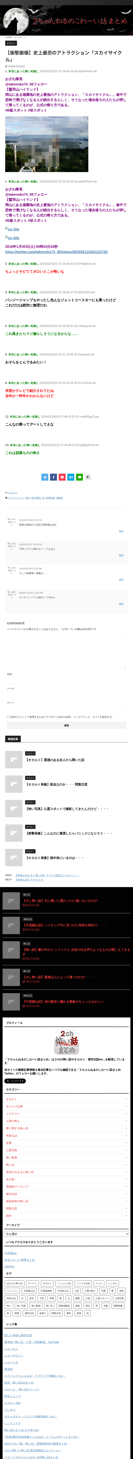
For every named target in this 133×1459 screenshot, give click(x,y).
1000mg (9, 1266)
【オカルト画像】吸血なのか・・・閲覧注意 (56, 784)
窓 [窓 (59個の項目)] (97, 1305)
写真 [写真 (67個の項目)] (103, 1291)
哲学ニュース (12, 1396)
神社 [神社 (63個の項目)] (88, 1305)
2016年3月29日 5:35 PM (30, 568)
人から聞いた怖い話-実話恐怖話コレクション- (33, 1450)
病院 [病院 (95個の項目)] (77, 1305)
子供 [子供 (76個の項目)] (41, 1298)
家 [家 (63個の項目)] (61, 1298)
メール (10, 688)
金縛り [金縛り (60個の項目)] (42, 1313)
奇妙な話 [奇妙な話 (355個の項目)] (11, 1298)
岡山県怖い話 (38, 498)
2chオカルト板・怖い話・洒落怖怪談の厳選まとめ (35, 1443)
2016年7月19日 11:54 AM (31, 593)
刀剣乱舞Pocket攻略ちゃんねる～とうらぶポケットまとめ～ (41, 1436)
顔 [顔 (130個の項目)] (88, 1313)
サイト (10, 702)
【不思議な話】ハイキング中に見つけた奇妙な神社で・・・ (65, 925)
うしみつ (9, 1409)
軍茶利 (8, 1369)
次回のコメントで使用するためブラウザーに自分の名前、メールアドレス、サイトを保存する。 (62, 717)
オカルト (12, 492)
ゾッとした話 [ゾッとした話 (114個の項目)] (64, 1283)
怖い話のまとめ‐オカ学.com (21, 1430)
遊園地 (59, 498)
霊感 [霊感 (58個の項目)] (79, 1313)
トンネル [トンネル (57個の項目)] (112, 1283)
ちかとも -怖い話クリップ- (21, 1389)
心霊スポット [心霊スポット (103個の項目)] (102, 1298)
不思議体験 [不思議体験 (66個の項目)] (46, 1291)
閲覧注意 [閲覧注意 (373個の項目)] (56, 1313)
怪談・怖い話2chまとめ (19, 1382)
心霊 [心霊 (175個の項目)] (88, 1298)
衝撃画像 (50, 498)
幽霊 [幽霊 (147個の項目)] (77, 1298)
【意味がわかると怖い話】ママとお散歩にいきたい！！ (47, 875)
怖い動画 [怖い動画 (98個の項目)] (36, 1305)
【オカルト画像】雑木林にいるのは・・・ (54, 858)
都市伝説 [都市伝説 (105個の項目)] (29, 1313)
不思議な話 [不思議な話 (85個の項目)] (29, 1291)
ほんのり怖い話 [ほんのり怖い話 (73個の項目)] (15, 1283)
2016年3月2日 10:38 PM (30, 544)
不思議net (10, 1253)
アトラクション (16, 498)
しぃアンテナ (12, 1423)
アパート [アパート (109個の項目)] (32, 1283)
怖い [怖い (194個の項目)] (9, 1305)
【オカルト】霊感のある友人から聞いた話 (54, 760)
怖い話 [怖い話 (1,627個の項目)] (49, 1305)
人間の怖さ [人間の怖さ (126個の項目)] (90, 1291)
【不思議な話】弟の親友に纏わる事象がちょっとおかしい (63, 1001)
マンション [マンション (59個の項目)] (12, 1291)
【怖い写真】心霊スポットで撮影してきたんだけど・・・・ (67, 809)
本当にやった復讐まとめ (19, 1259)
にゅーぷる (11, 1362)
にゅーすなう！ (14, 1355)
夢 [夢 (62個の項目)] (112, 1291)
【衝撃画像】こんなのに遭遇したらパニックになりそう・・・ (68, 833)
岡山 (27, 498)
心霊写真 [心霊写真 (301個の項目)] (119, 1298)
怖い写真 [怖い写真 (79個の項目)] (21, 1305)
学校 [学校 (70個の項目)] (52, 1298)
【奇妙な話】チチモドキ (29, 879)
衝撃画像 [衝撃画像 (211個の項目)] (118, 1305)
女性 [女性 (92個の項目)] (31, 1298)
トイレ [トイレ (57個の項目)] (99, 1283)
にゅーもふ (11, 1348)
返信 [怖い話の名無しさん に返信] (121, 531)
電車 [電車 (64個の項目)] (68, 1313)
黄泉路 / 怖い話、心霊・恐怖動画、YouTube (31, 1342)
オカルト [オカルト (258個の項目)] (47, 1283)
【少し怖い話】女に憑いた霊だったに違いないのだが (60, 901)
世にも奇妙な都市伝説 (18, 1335)
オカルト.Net (12, 1403)
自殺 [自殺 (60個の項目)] (106, 1305)
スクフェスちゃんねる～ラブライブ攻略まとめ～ (34, 1375)
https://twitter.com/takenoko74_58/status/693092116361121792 (56, 252)
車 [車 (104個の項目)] (8, 1313)
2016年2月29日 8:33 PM (30, 520)
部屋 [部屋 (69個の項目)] (17, 1313)
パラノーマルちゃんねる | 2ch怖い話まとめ (31, 1457)
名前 (9, 674)
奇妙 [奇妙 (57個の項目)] (121, 1291)
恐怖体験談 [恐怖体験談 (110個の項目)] (64, 1305)
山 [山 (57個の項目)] (69, 1298)
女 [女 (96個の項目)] (22, 1298)
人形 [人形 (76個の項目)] (76, 1291)
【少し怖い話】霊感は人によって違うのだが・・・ (58, 977)
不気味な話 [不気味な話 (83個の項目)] (63, 1291)
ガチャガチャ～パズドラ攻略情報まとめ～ (30, 1416)
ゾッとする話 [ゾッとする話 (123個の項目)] (83, 1283)
